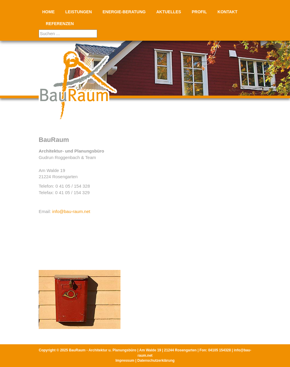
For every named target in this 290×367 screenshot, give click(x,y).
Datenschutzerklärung (156, 360)
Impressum (124, 360)
